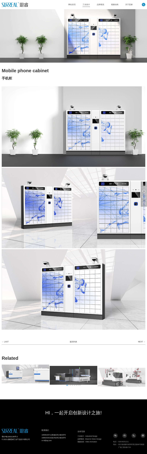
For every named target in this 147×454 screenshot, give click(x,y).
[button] (67, 385)
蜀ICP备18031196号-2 (10, 446)
